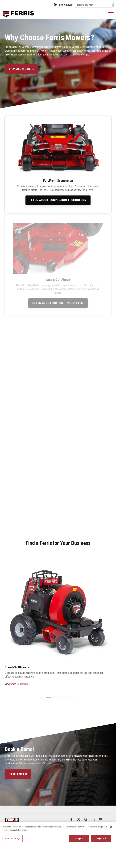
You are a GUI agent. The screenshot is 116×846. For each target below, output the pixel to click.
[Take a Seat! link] (18, 774)
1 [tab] (41, 699)
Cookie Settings (12, 838)
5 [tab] (66, 699)
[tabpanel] (58, 623)
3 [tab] (54, 699)
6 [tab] (73, 699)
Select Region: (66, 4)
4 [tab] (60, 699)
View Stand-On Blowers (16, 684)
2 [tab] (47, 699)
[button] (111, 14)
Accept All (79, 838)
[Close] (110, 827)
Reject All (101, 838)
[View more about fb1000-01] (58, 610)
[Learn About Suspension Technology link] (58, 200)
